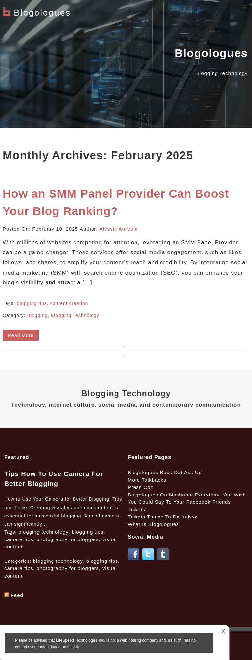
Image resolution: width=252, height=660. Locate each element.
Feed (16, 595)
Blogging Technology (75, 315)
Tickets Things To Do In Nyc (163, 516)
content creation (69, 303)
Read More (20, 335)
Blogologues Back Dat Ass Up (165, 472)
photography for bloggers (67, 539)
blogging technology (43, 532)
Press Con (141, 487)
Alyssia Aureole (118, 228)
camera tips (18, 539)
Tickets (136, 509)
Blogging (37, 315)
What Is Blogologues (153, 524)
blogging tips (32, 303)
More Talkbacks (147, 480)
